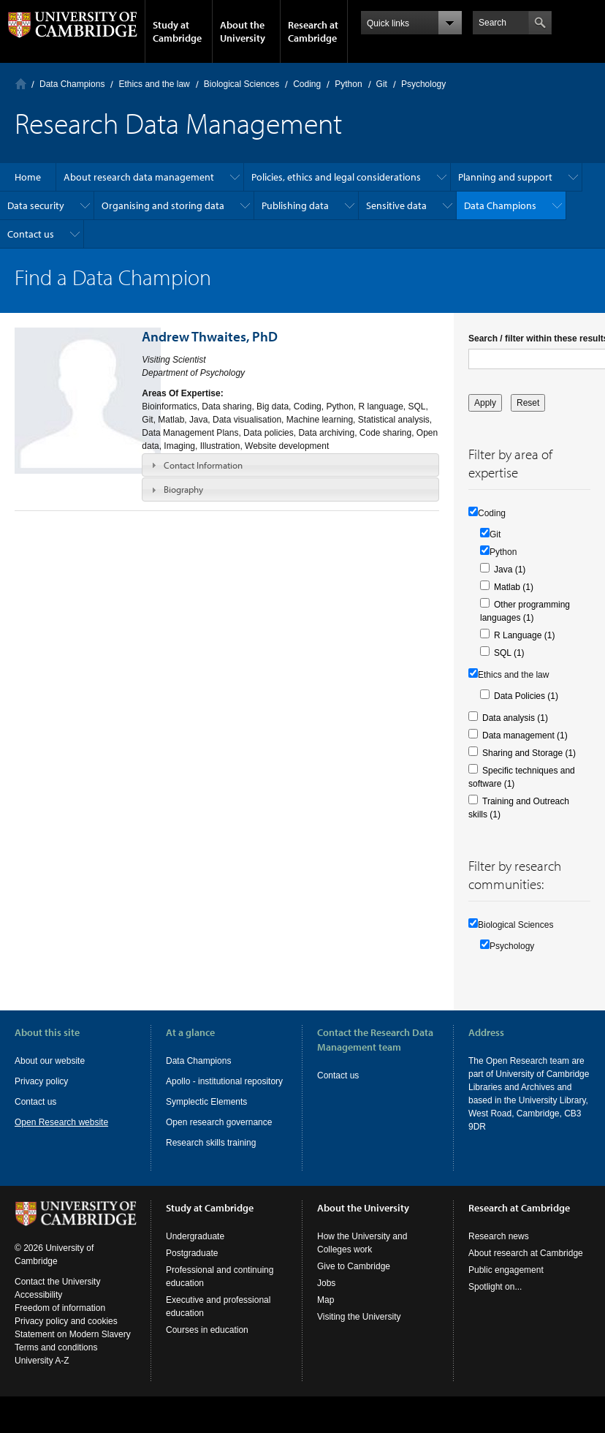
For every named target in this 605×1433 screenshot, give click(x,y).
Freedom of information (60, 1321)
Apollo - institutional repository (224, 1081)
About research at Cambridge (525, 1266)
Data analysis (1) (515, 718)
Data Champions (71, 84)
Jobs (326, 1296)
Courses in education (207, 1343)
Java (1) (509, 569)
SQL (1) (509, 653)
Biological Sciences (241, 84)
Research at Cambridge (313, 31)
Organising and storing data (163, 205)
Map (325, 1313)
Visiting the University (359, 1330)
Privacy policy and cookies (66, 1334)
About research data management (139, 177)
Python (348, 84)
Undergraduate (195, 1249)
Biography (183, 489)
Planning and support (505, 177)
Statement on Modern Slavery (73, 1347)
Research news (498, 1249)
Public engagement (506, 1283)
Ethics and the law (153, 84)
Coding (307, 84)
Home (21, 83)
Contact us (30, 234)
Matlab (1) (513, 587)
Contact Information (203, 465)
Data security (35, 205)
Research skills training (211, 1143)
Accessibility (38, 1308)
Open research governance (219, 1122)
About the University (242, 31)
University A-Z (42, 1374)
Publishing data (295, 205)
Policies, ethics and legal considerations (336, 177)
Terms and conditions (56, 1361)
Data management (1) (525, 735)
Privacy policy (41, 1081)
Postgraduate (192, 1266)
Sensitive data (396, 205)
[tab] (290, 465)
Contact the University (57, 1295)
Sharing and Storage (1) (529, 753)
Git (381, 84)
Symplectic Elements (206, 1102)
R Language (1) (524, 635)
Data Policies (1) (526, 696)
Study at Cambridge (177, 31)
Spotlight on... (495, 1300)
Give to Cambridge (353, 1279)
